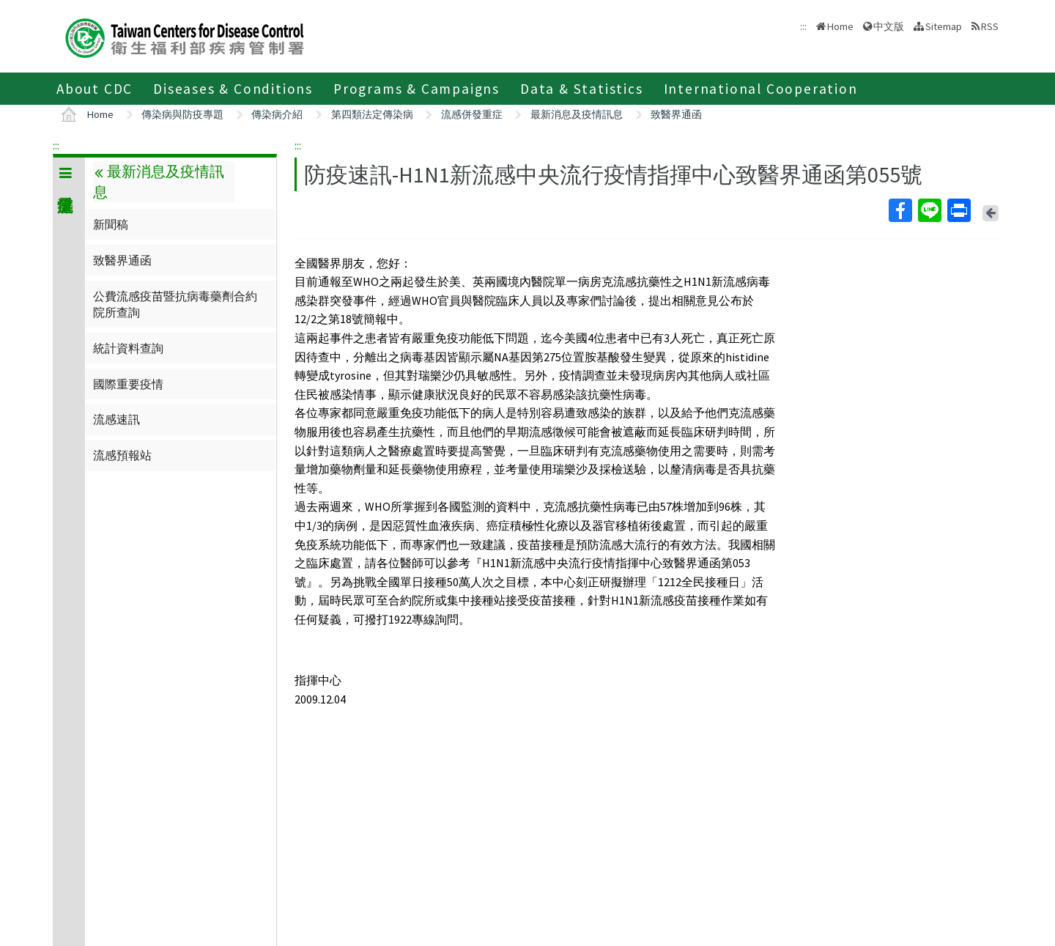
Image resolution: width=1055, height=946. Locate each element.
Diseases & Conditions (233, 88)
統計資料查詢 (128, 348)
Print (958, 210)
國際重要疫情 (128, 384)
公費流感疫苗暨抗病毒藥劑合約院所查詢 (175, 304)
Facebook (899, 210)
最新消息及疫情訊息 (576, 114)
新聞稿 (110, 224)
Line (929, 210)
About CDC (94, 88)
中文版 (888, 26)
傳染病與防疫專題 (182, 114)
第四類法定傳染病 (372, 114)
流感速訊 (116, 419)
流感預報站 (122, 455)
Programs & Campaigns (416, 88)
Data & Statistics (581, 88)
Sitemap (943, 26)
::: (56, 145)
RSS (990, 26)
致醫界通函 (676, 114)
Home (840, 26)
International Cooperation (761, 88)
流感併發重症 (472, 114)
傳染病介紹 (277, 114)
